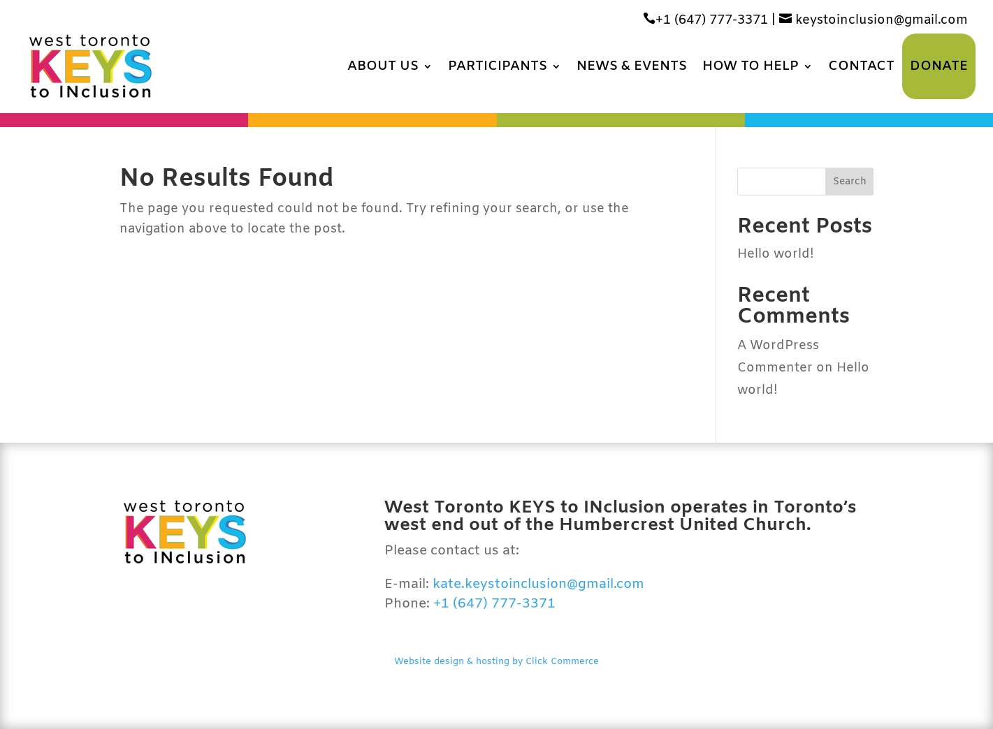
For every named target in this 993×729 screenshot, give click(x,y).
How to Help (750, 66)
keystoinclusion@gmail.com (873, 20)
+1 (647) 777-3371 (705, 20)
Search (850, 182)
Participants (497, 66)
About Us (383, 66)
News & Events (632, 66)
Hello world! (775, 254)
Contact (861, 66)
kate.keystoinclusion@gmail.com (538, 584)
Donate (939, 66)
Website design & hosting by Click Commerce (496, 662)
